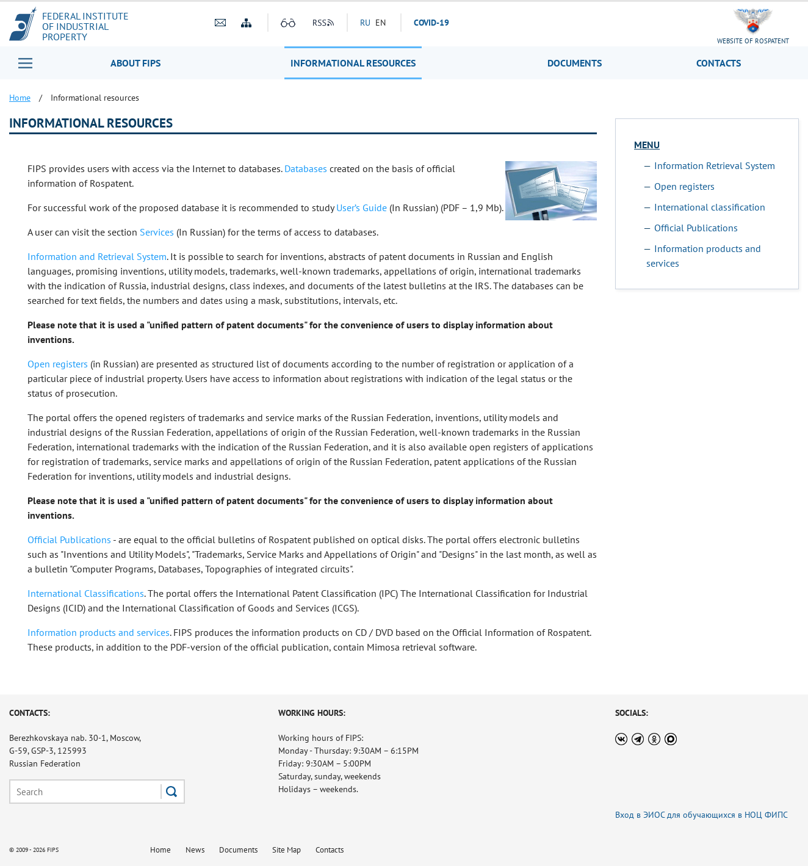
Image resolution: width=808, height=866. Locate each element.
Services (157, 232)
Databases (305, 168)
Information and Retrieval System (97, 256)
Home (160, 850)
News (195, 850)
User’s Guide (361, 207)
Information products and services (98, 632)
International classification (709, 207)
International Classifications (85, 593)
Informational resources (353, 63)
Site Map (286, 850)
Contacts (718, 63)
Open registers (57, 364)
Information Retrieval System (714, 165)
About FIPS (135, 63)
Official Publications (69, 539)
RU (365, 22)
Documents (574, 63)
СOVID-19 (431, 22)
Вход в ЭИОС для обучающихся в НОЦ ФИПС (701, 814)
